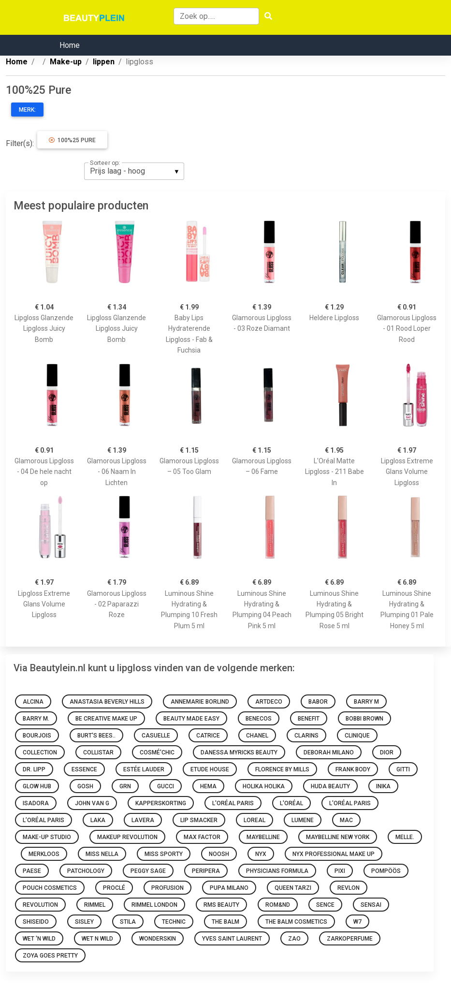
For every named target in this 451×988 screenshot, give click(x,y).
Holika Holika (264, 786)
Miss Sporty (164, 854)
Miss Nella (102, 854)
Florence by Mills (282, 769)
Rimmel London (154, 904)
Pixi (340, 871)
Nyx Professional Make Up (333, 854)
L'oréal (291, 803)
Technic (174, 921)
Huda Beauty (330, 786)
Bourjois (37, 735)
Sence (325, 904)
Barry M (366, 701)
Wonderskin (157, 938)
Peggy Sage (148, 871)
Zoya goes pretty (50, 955)
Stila (128, 921)
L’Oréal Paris (43, 820)
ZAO (294, 938)
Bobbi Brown (364, 718)
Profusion (167, 888)
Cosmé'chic (157, 752)
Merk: (27, 109)
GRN (125, 786)
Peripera (206, 871)
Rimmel (94, 904)
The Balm (225, 921)
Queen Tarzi (293, 888)
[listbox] (134, 171)
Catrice (208, 735)
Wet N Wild (97, 938)
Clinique (357, 735)
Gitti (403, 769)
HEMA (208, 786)
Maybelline (263, 837)
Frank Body (352, 769)
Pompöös (386, 871)
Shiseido (36, 921)
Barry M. (36, 718)
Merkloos (44, 854)
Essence (84, 769)
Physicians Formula (277, 871)
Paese (32, 871)
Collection (40, 752)
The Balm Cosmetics (296, 921)
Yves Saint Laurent (232, 938)
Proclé (114, 888)
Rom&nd (277, 904)
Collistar (98, 752)
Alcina (33, 701)
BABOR (318, 701)
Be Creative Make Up (106, 718)
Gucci (165, 786)
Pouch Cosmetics (50, 888)
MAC (346, 820)
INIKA (383, 786)
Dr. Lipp (34, 769)
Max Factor (202, 837)
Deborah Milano (329, 752)
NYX (260, 854)
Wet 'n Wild (39, 938)
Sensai (371, 904)
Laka (97, 820)
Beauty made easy (191, 718)
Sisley (84, 921)
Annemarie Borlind (200, 701)
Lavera (142, 820)
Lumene (302, 820)
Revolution (40, 904)
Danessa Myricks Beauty (239, 752)
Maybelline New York (337, 837)
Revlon (348, 888)
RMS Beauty (221, 904)
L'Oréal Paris (233, 803)
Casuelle (156, 735)
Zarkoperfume (350, 938)
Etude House (209, 769)
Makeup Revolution (127, 837)
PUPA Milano (229, 888)
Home (69, 45)
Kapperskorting (160, 803)
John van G (92, 803)
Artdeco (268, 701)
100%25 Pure (72, 140)
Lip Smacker (199, 820)
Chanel (257, 735)
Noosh (219, 854)
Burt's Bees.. (96, 735)
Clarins (306, 735)
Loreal (254, 820)
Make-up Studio (47, 837)
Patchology (85, 871)
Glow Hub (37, 786)
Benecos (259, 718)
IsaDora (36, 803)
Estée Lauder (143, 769)
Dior (386, 752)
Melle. (404, 837)
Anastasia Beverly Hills (107, 701)
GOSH (85, 786)
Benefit (309, 718)
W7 (357, 921)
